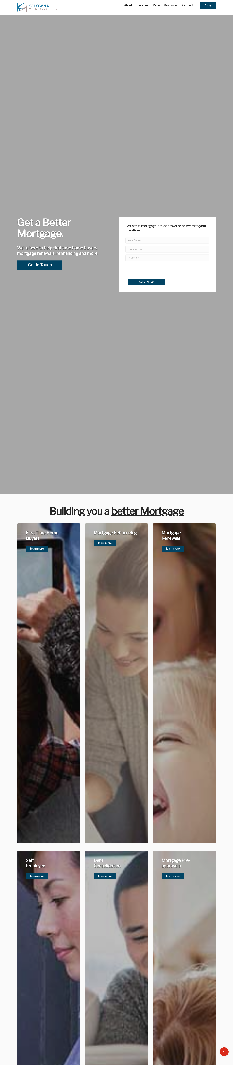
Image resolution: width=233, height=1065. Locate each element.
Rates (156, 5)
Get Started (146, 282)
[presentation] (150, 291)
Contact (187, 5)
